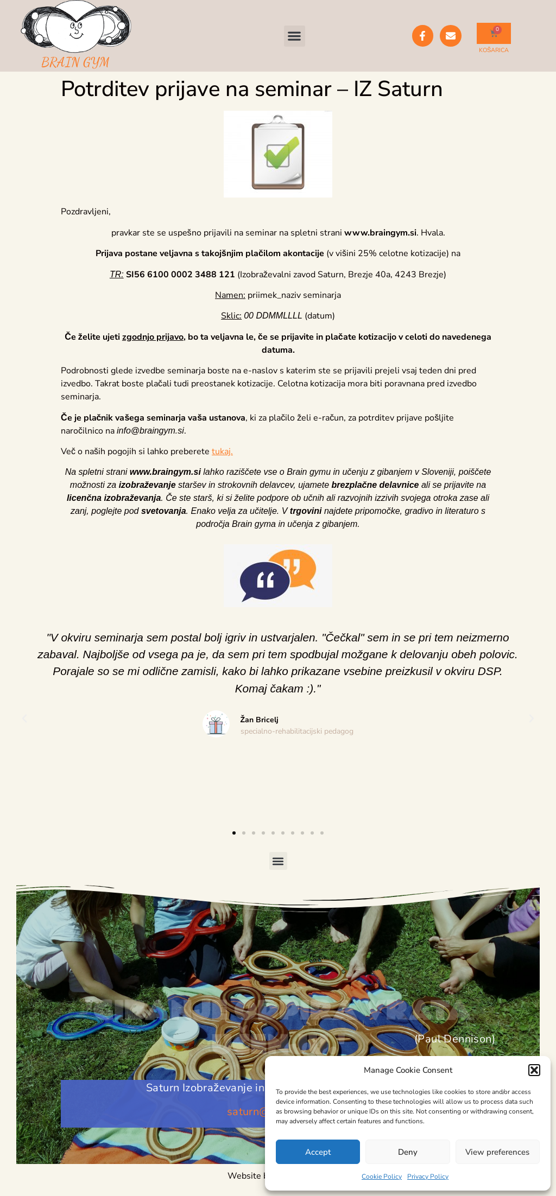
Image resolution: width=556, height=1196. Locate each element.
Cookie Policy (382, 1176)
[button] (534, 1070)
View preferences (497, 1152)
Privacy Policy (427, 1176)
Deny (408, 1152)
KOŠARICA (494, 50)
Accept (318, 1152)
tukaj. (222, 451)
